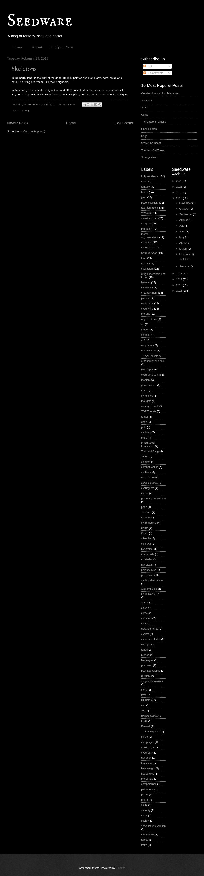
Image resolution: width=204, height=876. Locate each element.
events (145, 634)
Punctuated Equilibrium (148, 444)
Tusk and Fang (150, 451)
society (145, 820)
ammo (145, 602)
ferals (144, 649)
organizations (149, 319)
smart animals (149, 218)
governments (148, 385)
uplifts (144, 528)
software (146, 512)
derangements (149, 628)
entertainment (149, 292)
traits (144, 845)
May (182, 237)
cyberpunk (147, 752)
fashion (145, 379)
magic (144, 390)
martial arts (147, 554)
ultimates (146, 700)
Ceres (144, 533)
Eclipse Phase (62, 47)
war (143, 705)
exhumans (147, 303)
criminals (146, 618)
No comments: (68, 104)
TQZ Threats (148, 411)
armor (144, 416)
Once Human (149, 129)
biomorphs (147, 369)
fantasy (25, 110)
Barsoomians (149, 715)
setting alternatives (152, 580)
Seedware (39, 21)
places (145, 298)
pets (143, 427)
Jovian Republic (150, 731)
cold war (146, 543)
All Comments (153, 72)
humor (145, 654)
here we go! (148, 768)
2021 (179, 186)
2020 (179, 192)
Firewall (145, 726)
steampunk (147, 834)
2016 (179, 285)
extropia (146, 644)
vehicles (146, 432)
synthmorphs (148, 522)
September (186, 214)
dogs (144, 421)
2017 (179, 279)
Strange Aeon (149, 157)
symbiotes (147, 395)
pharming (146, 665)
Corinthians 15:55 (151, 594)
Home (17, 47)
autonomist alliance (152, 361)
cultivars (146, 472)
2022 (179, 180)
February (185, 254)
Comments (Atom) (34, 131)
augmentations (149, 207)
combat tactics (149, 467)
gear (144, 197)
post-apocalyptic (150, 670)
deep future (148, 477)
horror (144, 192)
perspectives (148, 569)
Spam (144, 107)
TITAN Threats (149, 355)
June (182, 231)
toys (143, 694)
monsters (146, 228)
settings (145, 334)
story (144, 689)
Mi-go (144, 736)
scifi (143, 181)
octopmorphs (148, 783)
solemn (145, 517)
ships (144, 815)
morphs (145, 313)
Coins (144, 114)
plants (144, 794)
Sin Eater (146, 100)
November (185, 202)
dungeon (146, 757)
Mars (144, 437)
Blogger (120, 867)
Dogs (144, 136)
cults (144, 623)
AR (143, 710)
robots (145, 263)
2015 (179, 290)
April (182, 242)
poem (144, 799)
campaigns (147, 742)
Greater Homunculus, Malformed (160, 93)
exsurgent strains (151, 374)
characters (147, 268)
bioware (145, 282)
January (184, 266)
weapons (146, 223)
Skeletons (24, 69)
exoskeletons (149, 482)
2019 (179, 198)
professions (148, 575)
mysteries (146, 559)
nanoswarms (148, 350)
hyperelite (147, 548)
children (145, 461)
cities (144, 607)
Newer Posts (17, 123)
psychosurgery (149, 202)
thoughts (146, 401)
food (143, 258)
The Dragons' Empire (153, 121)
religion (145, 675)
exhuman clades (151, 639)
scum (144, 805)
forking (145, 329)
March (183, 248)
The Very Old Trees (152, 150)
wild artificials (149, 588)
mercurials (147, 778)
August (183, 219)
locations (146, 287)
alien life (146, 538)
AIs (143, 339)
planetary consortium (153, 498)
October (184, 208)
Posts (148, 66)
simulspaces (148, 247)
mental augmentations (149, 235)
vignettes (146, 242)
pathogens (147, 789)
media (144, 493)
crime (144, 613)
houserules (147, 773)
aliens (144, 456)
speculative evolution (153, 826)
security (145, 810)
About (37, 47)
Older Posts (123, 123)
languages (147, 660)
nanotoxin (147, 564)
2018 (179, 273)
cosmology (147, 747)
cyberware (147, 308)
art (142, 324)
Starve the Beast (151, 143)
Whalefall (146, 212)
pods (144, 507)
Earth (144, 721)
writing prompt (149, 406)
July (182, 225)
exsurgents (147, 488)
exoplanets (147, 345)
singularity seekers (152, 681)
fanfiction (146, 763)
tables (144, 839)
